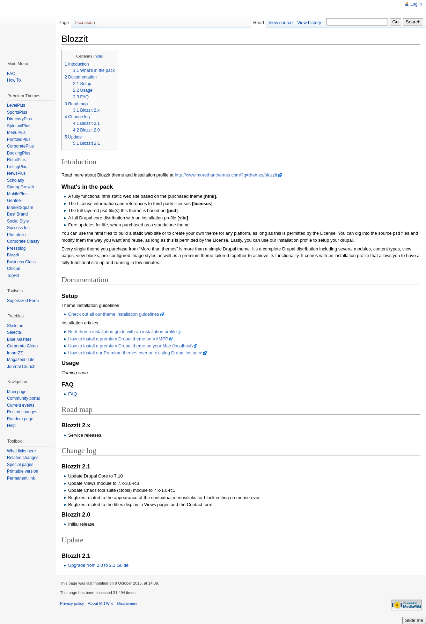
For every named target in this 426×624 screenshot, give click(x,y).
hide (98, 56)
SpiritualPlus (18, 125)
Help (11, 425)
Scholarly (15, 180)
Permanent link (21, 478)
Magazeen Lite (21, 359)
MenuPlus (16, 132)
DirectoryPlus (19, 118)
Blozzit (13, 255)
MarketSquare (20, 207)
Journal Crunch (21, 366)
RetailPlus (16, 159)
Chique (13, 268)
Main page (17, 391)
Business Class (21, 262)
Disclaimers (127, 603)
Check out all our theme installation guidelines (113, 314)
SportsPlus (17, 112)
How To (14, 80)
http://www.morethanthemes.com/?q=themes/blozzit (226, 175)
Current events (21, 405)
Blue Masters (19, 339)
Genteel (14, 200)
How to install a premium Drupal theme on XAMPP (118, 338)
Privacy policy (72, 603)
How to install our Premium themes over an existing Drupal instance (135, 352)
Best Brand (17, 214)
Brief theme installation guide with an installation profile (122, 331)
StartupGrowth (20, 187)
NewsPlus (16, 173)
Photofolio (16, 234)
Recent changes (22, 411)
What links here (21, 451)
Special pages (20, 464)
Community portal (23, 398)
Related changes (22, 457)
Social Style (18, 221)
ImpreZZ (15, 353)
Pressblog (16, 248)
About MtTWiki (100, 603)
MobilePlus (17, 193)
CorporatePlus (20, 146)
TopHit (13, 275)
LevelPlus (16, 105)
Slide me (414, 620)
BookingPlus (18, 153)
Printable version (22, 471)
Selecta (14, 332)
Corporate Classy (23, 241)
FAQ (72, 394)
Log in (416, 4)
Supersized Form (23, 300)
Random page (20, 418)
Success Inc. (19, 227)
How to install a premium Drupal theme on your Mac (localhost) (130, 345)
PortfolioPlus (18, 139)
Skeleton (15, 325)
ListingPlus (17, 166)
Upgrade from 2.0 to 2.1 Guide (98, 565)
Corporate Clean (22, 346)
